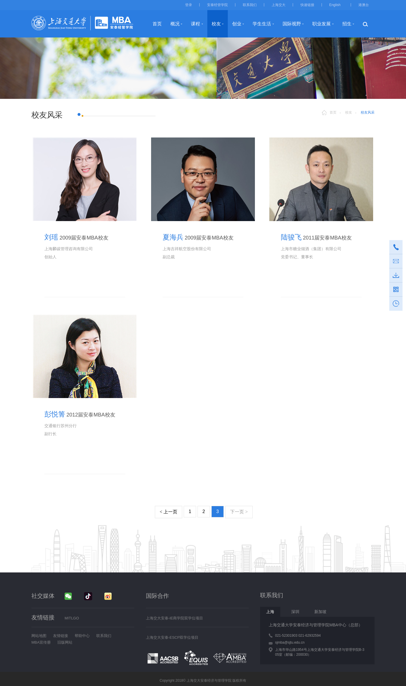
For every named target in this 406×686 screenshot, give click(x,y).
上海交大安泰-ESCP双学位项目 (172, 637)
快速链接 (307, 5)
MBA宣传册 (41, 642)
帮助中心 (82, 636)
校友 (216, 23)
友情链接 (60, 636)
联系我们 (250, 5)
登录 (188, 5)
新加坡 (320, 611)
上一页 (168, 511)
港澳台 (363, 5)
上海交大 (278, 5)
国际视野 (292, 23)
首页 (157, 23)
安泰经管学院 (217, 5)
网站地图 (38, 636)
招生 (347, 23)
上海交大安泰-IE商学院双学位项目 (174, 618)
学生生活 (262, 23)
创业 (236, 23)
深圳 (295, 611)
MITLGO (72, 618)
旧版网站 (64, 642)
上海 (270, 611)
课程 (195, 23)
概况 (175, 23)
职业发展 (321, 23)
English (335, 5)
